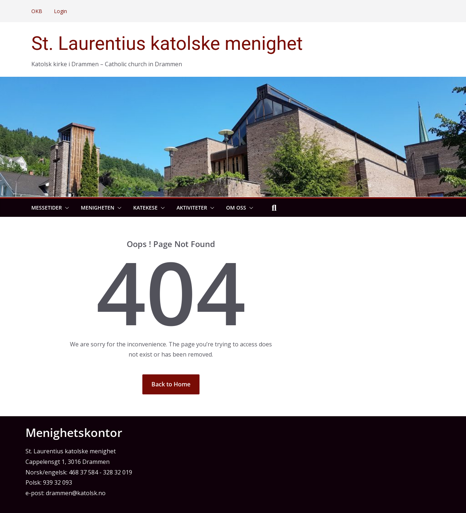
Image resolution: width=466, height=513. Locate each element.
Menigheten (97, 207)
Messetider (46, 207)
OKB (36, 11)
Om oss (236, 207)
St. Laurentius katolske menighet (167, 43)
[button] (65, 208)
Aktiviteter (192, 207)
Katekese (145, 207)
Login (60, 11)
